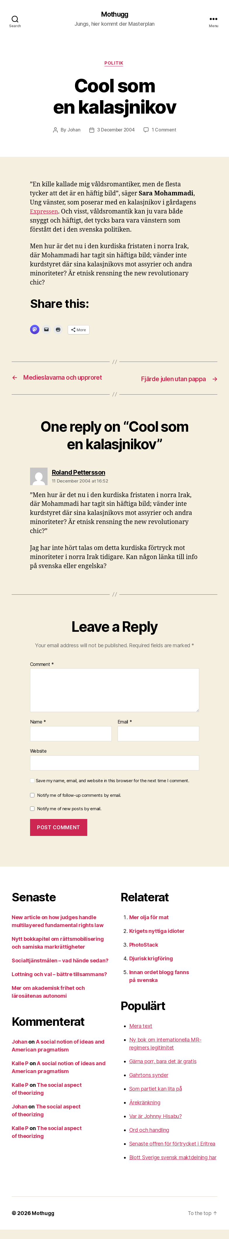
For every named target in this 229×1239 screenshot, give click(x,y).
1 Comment (165, 131)
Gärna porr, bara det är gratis (163, 1071)
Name (38, 731)
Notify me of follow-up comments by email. (79, 804)
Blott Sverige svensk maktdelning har (172, 1167)
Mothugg (114, 14)
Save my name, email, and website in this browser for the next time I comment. (112, 789)
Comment (42, 673)
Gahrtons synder (148, 1084)
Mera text (141, 1035)
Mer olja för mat (149, 927)
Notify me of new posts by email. (69, 817)
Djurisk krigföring (151, 968)
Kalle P (20, 1073)
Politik (114, 64)
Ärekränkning (144, 1112)
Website (38, 760)
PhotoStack (143, 954)
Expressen (45, 212)
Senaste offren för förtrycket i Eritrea (172, 1153)
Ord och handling (149, 1139)
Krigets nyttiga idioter (157, 940)
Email (125, 731)
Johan (72, 131)
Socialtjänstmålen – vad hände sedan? (60, 970)
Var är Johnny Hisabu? (155, 1125)
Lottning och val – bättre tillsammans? (59, 984)
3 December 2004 (116, 131)
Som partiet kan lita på (155, 1098)
